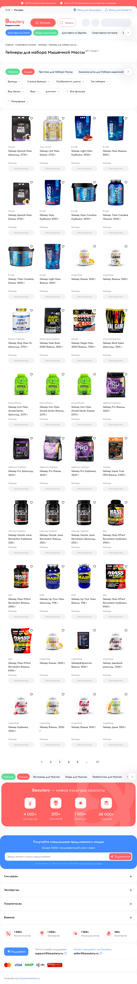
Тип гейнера (98, 81)
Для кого (51, 91)
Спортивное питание (25, 44)
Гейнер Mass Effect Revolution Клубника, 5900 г (115, 602)
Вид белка (14, 91)
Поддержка (16, 951)
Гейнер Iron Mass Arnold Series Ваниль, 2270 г (52, 410)
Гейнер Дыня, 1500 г (114, 727)
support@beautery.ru (49, 953)
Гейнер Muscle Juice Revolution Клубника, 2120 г (20, 539)
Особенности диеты (68, 81)
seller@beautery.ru (86, 953)
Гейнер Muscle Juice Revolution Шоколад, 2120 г (83, 539)
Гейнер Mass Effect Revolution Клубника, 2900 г (115, 539)
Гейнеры (42, 44)
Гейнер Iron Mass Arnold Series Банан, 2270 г (83, 410)
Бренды (12, 81)
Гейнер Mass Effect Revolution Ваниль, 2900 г (19, 602)
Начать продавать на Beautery (93, 949)
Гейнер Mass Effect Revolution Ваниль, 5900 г (19, 666)
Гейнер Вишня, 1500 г (83, 727)
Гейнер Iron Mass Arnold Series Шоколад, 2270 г (18, 410)
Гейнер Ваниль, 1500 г (115, 279)
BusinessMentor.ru (29, 978)
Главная (9, 44)
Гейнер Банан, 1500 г (83, 279)
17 (97, 762)
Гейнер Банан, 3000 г (52, 663)
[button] (128, 71)
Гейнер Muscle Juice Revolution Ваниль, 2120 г (51, 539)
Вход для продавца (89, 9)
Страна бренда (36, 81)
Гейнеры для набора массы (62, 44)
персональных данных (91, 863)
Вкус (33, 91)
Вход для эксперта (120, 9)
